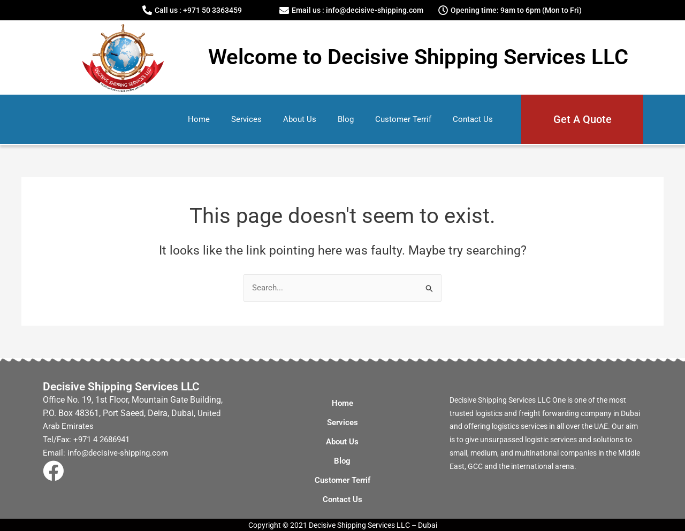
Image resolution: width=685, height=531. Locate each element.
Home (199, 119)
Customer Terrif (403, 119)
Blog (346, 119)
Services (246, 119)
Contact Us (473, 119)
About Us (299, 119)
